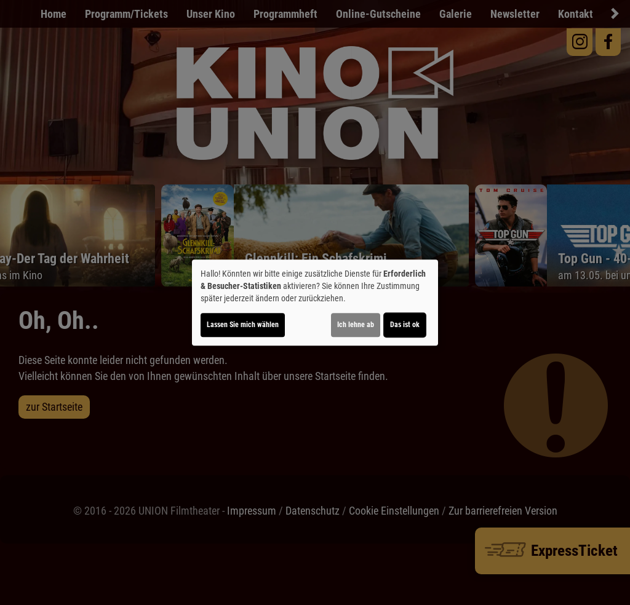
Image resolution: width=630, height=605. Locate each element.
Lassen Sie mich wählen (243, 324)
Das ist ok (405, 324)
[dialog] (315, 302)
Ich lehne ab (355, 324)
